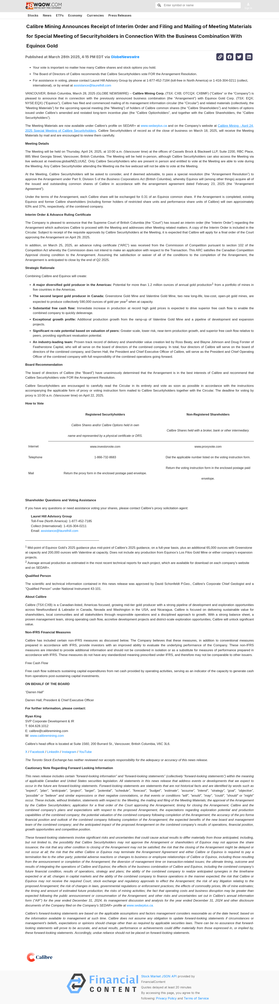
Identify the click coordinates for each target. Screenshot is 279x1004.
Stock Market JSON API (159, 976)
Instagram (69, 752)
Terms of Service (196, 998)
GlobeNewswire (125, 57)
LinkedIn (53, 752)
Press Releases (119, 15)
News (47, 15)
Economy (75, 15)
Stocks (33, 15)
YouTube (85, 752)
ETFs (60, 15)
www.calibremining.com (47, 736)
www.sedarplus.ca (154, 126)
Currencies (95, 15)
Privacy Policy (166, 998)
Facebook (37, 752)
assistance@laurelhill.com (92, 85)
